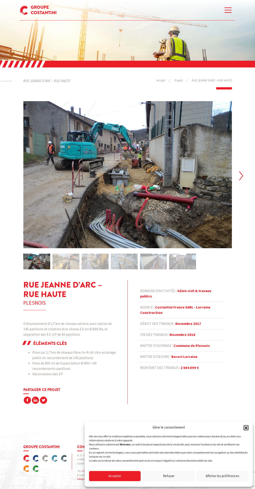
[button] (246, 427)
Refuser (168, 476)
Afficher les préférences (222, 476)
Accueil (161, 80)
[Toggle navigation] (228, 10)
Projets (178, 80)
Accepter (115, 476)
